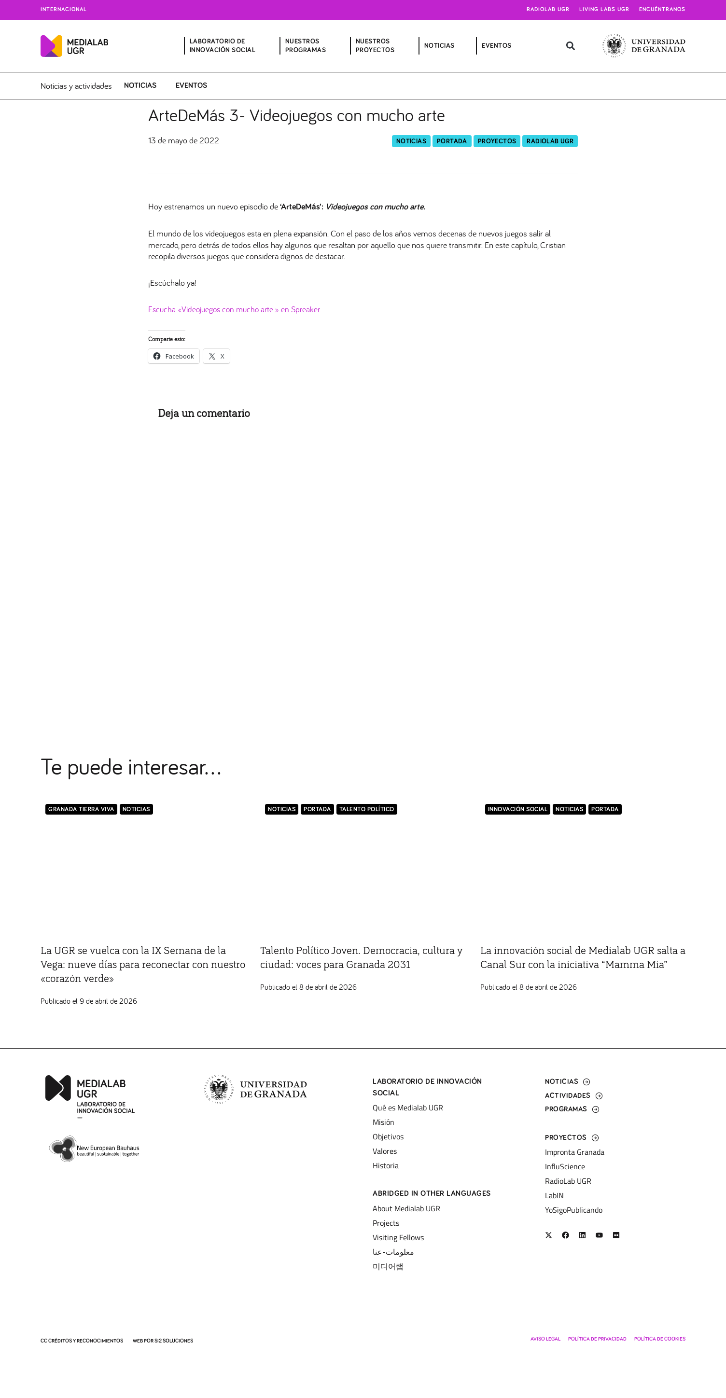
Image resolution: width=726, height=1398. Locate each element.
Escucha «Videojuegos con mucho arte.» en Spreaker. (238, 309)
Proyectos (497, 141)
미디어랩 (388, 1266)
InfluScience (565, 1166)
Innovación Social (518, 810)
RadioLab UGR (550, 141)
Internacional (64, 10)
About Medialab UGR (406, 1208)
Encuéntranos (662, 10)
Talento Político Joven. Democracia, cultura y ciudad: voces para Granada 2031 (351, 965)
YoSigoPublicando (573, 1210)
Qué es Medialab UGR (408, 1107)
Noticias (140, 85)
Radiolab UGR (548, 10)
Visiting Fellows (398, 1237)
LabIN (554, 1195)
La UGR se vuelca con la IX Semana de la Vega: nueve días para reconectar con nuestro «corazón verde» (141, 965)
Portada (452, 141)
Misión (383, 1122)
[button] (570, 46)
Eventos (191, 85)
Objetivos (388, 1136)
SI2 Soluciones (173, 1340)
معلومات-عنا (393, 1252)
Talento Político (366, 810)
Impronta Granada (574, 1152)
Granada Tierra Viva (81, 810)
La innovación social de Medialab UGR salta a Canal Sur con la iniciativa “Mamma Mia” (575, 965)
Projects (386, 1223)
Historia (386, 1165)
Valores (385, 1151)
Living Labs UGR (604, 10)
